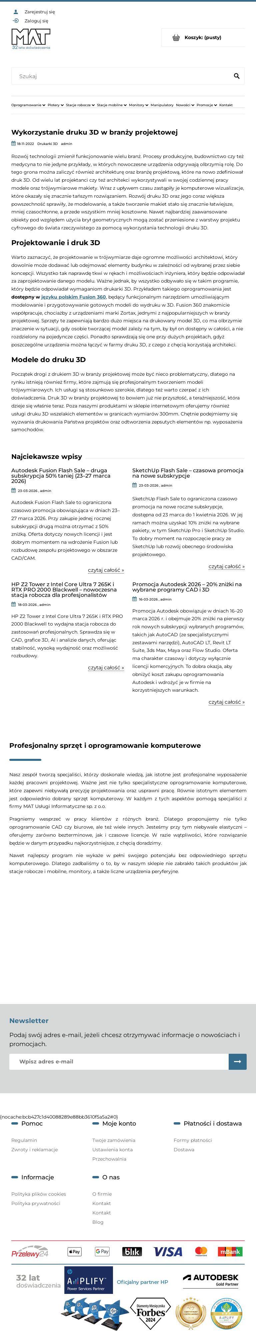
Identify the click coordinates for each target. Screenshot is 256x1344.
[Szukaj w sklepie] (121, 76)
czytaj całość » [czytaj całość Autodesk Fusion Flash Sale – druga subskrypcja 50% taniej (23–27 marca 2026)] (106, 570)
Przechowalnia (109, 1159)
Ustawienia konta (112, 1150)
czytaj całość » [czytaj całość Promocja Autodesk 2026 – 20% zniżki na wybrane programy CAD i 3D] (227, 702)
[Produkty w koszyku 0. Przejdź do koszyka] (203, 37)
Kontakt (101, 1203)
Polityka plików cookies (38, 1194)
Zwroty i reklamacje (34, 1150)
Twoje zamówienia (113, 1140)
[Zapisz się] (238, 1062)
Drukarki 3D (47, 144)
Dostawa (184, 1150)
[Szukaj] (236, 76)
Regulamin (24, 1140)
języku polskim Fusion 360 (73, 297)
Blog (98, 1222)
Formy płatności (193, 1140)
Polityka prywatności (35, 1203)
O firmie (102, 1194)
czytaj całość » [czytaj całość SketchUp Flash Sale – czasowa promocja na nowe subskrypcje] (227, 566)
